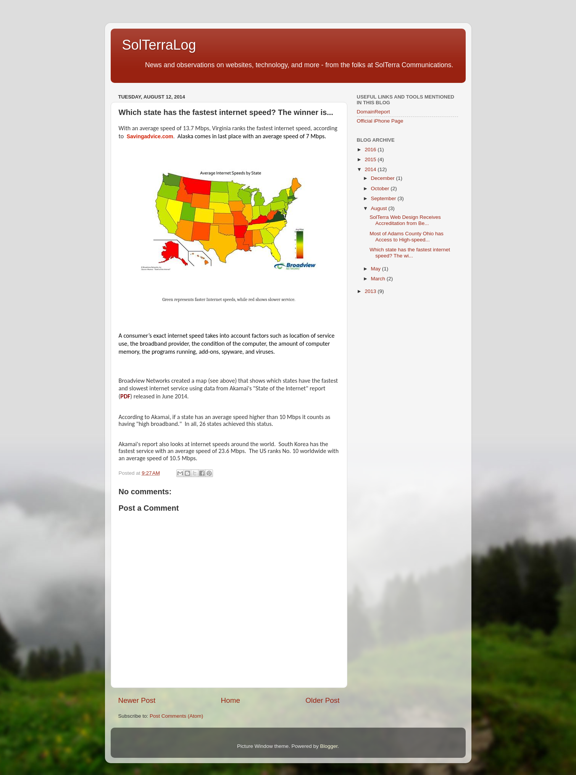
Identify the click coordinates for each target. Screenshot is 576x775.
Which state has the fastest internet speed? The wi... (409, 253)
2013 (371, 291)
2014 (371, 169)
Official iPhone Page (380, 121)
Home (230, 700)
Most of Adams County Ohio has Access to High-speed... (406, 237)
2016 (371, 149)
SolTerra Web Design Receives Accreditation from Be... (405, 220)
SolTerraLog (159, 45)
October (381, 188)
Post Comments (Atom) (176, 716)
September (384, 198)
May (376, 269)
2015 (371, 159)
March (379, 279)
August (380, 208)
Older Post (322, 700)
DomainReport (373, 112)
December (383, 178)
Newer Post (137, 700)
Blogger (329, 746)
